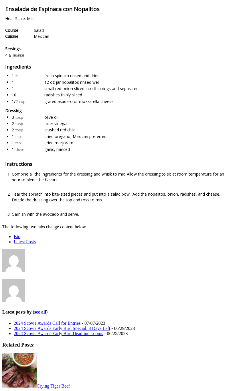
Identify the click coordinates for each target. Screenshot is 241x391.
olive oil (51, 117)
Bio (17, 236)
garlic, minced (57, 149)
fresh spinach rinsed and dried (72, 75)
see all (40, 312)
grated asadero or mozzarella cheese (79, 101)
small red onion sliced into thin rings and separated (91, 88)
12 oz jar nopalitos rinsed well (72, 82)
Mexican (41, 36)
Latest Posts (25, 241)
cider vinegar (56, 123)
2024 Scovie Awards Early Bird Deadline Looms (58, 333)
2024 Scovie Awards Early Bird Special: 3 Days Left (62, 328)
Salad (39, 30)
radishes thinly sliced (63, 95)
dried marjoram (58, 142)
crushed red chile (60, 130)
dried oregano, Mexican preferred (75, 136)
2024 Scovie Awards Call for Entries (47, 323)
